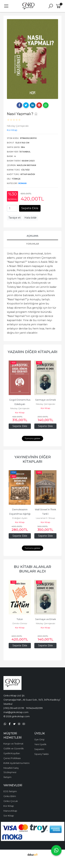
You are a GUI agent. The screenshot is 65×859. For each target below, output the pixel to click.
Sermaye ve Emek (45, 400)
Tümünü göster (32, 438)
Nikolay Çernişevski (19, 408)
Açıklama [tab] (32, 235)
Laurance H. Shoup (45, 518)
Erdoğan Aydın (19, 518)
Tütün (20, 619)
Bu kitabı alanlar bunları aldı (32, 568)
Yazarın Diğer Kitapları (32, 352)
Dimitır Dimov (19, 623)
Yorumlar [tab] (32, 243)
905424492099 (34, 708)
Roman (22, 183)
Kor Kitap (19, 412)
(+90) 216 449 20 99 (13, 708)
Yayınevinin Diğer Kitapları (32, 459)
